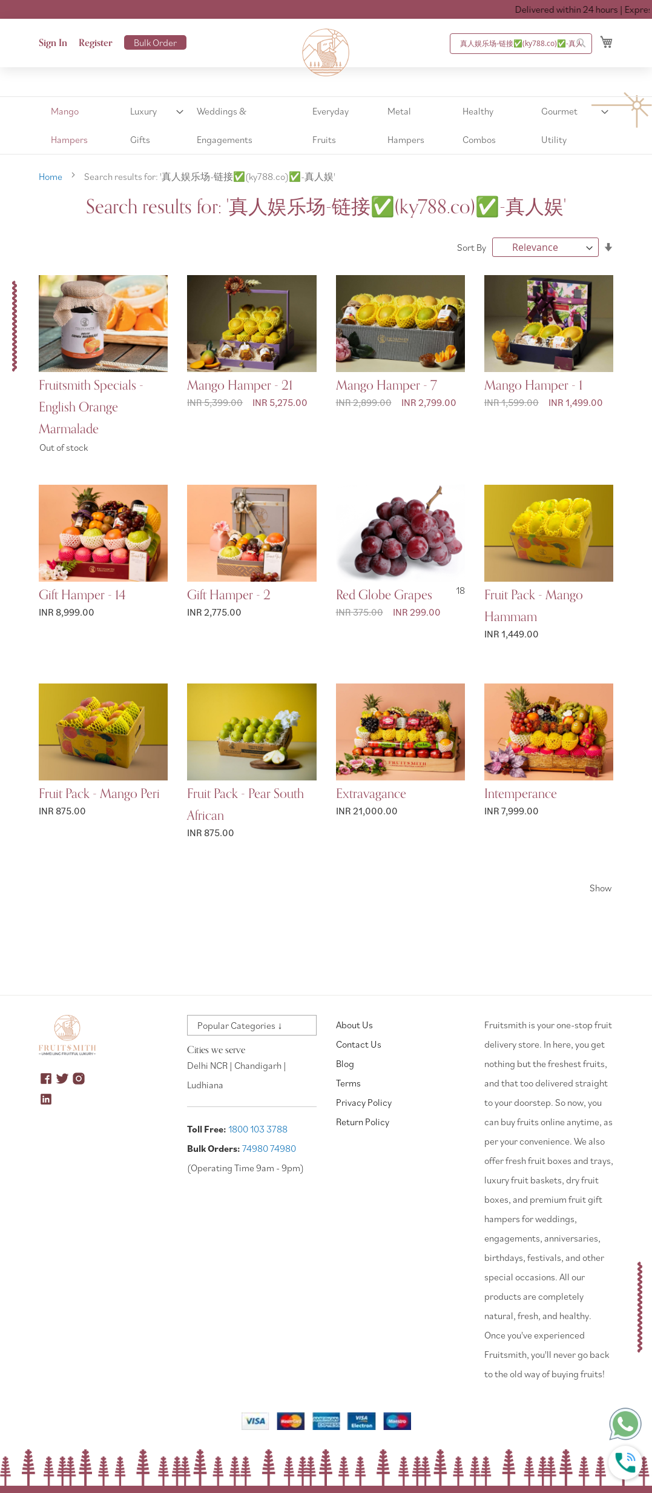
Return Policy (362, 1122)
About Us (354, 1025)
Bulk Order (155, 42)
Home (51, 176)
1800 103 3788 (258, 1129)
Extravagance (371, 794)
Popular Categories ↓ (239, 1025)
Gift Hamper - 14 (82, 595)
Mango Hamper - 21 (239, 385)
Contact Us (358, 1044)
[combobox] (521, 43)
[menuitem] (80, 125)
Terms (348, 1083)
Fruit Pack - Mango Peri (99, 794)
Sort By (471, 247)
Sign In (53, 43)
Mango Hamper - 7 (386, 385)
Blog (345, 1063)
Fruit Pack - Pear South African (245, 804)
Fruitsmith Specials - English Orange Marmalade (91, 407)
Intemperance (520, 794)
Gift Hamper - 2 (229, 595)
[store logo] (326, 52)
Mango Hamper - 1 (533, 385)
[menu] (326, 125)
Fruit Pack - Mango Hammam (533, 606)
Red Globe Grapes (384, 595)
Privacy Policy (364, 1102)
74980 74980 (269, 1148)
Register (96, 43)
